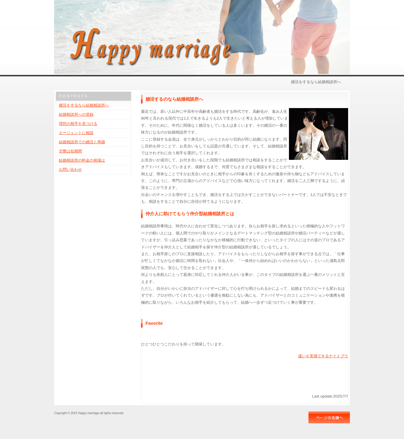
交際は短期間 (70, 151)
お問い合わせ (70, 169)
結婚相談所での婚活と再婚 (82, 142)
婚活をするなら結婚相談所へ (84, 105)
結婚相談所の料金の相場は (82, 160)
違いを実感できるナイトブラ (323, 356)
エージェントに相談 (76, 133)
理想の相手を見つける (78, 123)
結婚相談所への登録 (76, 114)
